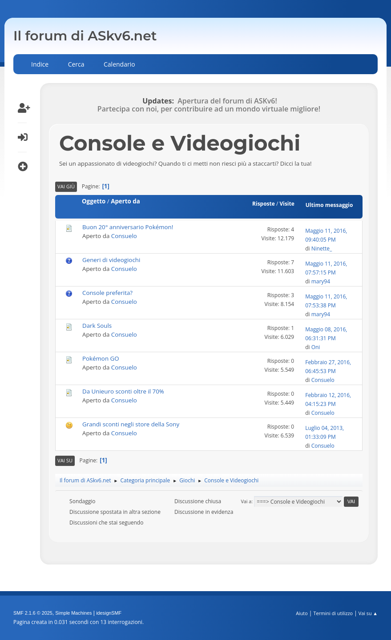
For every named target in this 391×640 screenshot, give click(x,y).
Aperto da (125, 201)
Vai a (246, 501)
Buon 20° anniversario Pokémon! (127, 227)
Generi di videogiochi (111, 260)
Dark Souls (97, 326)
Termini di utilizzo (333, 613)
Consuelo (124, 236)
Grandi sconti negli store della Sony (130, 424)
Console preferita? (107, 293)
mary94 (320, 281)
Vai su (65, 460)
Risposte (263, 203)
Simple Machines (73, 613)
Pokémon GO (100, 358)
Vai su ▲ (368, 613)
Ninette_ (321, 248)
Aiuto (301, 613)
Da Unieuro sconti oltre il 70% (123, 391)
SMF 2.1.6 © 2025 (32, 613)
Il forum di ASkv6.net (85, 36)
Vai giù (66, 186)
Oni (315, 347)
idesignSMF (108, 613)
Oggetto (93, 201)
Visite (286, 203)
